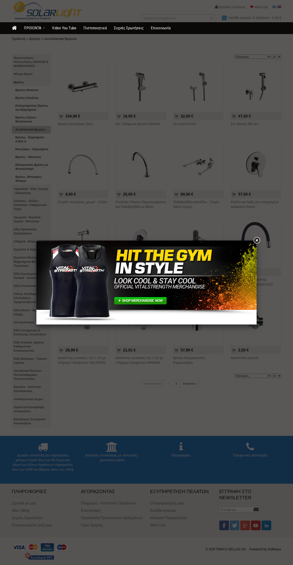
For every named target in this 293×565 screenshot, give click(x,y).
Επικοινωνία (161, 28)
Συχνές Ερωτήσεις (129, 28)
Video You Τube (64, 28)
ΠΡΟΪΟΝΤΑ (32, 28)
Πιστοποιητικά (95, 28)
